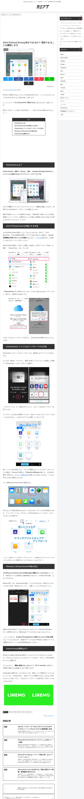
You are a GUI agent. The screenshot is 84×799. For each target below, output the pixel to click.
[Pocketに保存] (33, 79)
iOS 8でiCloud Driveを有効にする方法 (26, 121)
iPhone (5, 707)
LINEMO (63, 83)
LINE (62, 79)
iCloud (12, 707)
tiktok (62, 93)
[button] (50, 79)
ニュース (63, 108)
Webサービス (64, 100)
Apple (62, 54)
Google (62, 65)
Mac (61, 86)
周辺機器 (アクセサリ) (67, 115)
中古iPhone (64, 111)
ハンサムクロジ (12, 85)
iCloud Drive (18, 707)
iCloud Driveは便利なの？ (22, 129)
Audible (62, 61)
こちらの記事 (39, 233)
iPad (61, 72)
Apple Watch (64, 58)
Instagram (63, 68)
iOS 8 (25, 707)
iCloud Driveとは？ (20, 118)
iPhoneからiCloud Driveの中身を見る (26, 126)
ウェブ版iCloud (22, 470)
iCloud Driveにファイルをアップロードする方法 (29, 124)
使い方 (30, 707)
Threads (63, 90)
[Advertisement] (29, 28)
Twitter (62, 97)
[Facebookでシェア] (16, 79)
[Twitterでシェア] (7, 79)
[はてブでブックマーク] (24, 79)
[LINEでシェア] (41, 79)
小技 (61, 118)
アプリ (62, 104)
